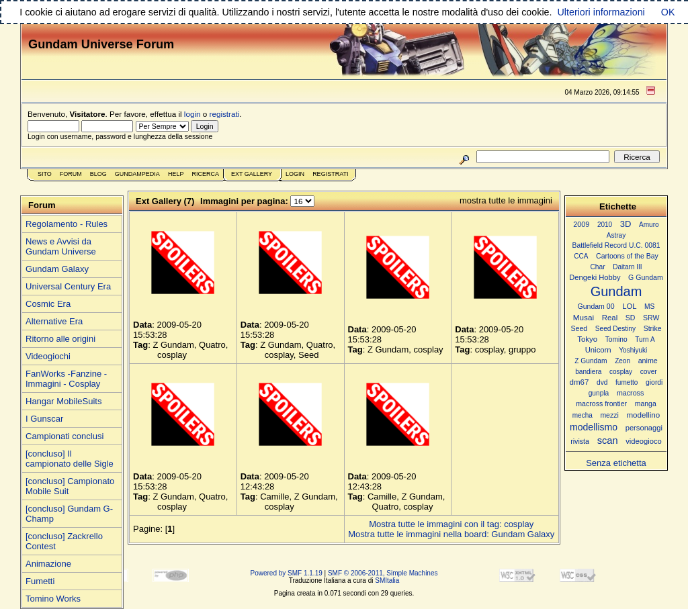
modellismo (593, 427)
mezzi (609, 415)
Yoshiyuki (633, 350)
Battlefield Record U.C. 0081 (616, 245)
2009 (581, 224)
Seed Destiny (615, 328)
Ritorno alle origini (60, 339)
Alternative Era (54, 321)
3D (626, 224)
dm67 (579, 382)
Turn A (644, 339)
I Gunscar (44, 419)
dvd (602, 382)
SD (631, 318)
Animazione (48, 564)
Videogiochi (48, 356)
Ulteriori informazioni (600, 12)
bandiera (588, 371)
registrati (225, 113)
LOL (629, 306)
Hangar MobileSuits (63, 401)
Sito (45, 174)
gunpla (599, 393)
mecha (582, 415)
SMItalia (387, 580)
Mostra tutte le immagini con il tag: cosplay (451, 524)
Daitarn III (627, 267)
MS (649, 306)
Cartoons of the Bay (627, 256)
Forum (71, 174)
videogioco (644, 441)
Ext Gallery (251, 174)
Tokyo (587, 339)
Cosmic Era (48, 304)
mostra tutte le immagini (506, 200)
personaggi (644, 428)
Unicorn (598, 350)
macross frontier (601, 404)
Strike (653, 328)
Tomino (616, 339)
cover (648, 371)
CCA (581, 256)
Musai (583, 317)
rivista (579, 441)
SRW (651, 318)
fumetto (626, 382)
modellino (643, 414)
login (192, 113)
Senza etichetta (616, 463)
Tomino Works (53, 599)
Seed (578, 328)
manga (645, 404)
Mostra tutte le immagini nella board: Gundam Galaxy (451, 534)
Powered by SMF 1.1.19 (286, 573)
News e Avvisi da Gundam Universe (61, 246)
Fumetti (40, 581)
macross (630, 393)
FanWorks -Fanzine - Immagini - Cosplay (66, 379)
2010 (604, 224)
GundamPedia (137, 174)
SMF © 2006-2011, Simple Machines (383, 573)
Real (609, 318)
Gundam (616, 291)
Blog (98, 174)
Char (597, 267)
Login (295, 174)
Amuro (649, 224)
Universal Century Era (68, 286)
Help (176, 174)
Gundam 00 (596, 306)
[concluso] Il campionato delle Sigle (70, 459)
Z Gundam (590, 361)
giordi (654, 382)
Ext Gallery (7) (165, 201)
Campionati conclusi (64, 436)
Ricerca (205, 174)
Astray (616, 235)
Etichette (617, 206)
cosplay (620, 371)
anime (648, 361)
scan (607, 440)
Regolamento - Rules (67, 224)
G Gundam (645, 277)
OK (668, 12)
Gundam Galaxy (57, 269)
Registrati (330, 174)
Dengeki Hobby (594, 277)
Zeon (622, 361)
